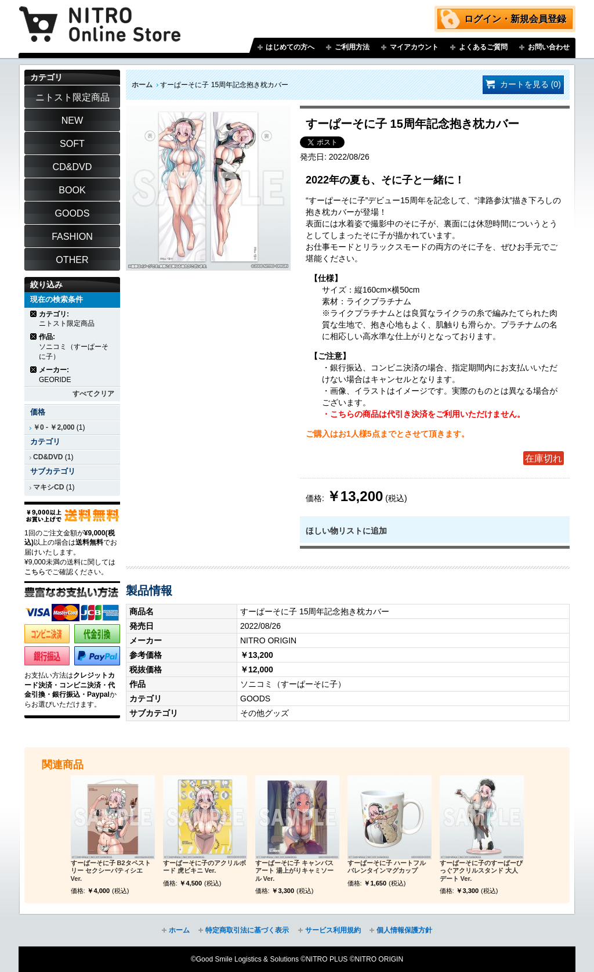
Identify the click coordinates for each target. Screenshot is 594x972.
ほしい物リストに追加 (346, 530)
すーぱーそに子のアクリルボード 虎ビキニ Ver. (204, 866)
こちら (34, 572)
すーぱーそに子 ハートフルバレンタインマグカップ (386, 866)
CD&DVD (48, 457)
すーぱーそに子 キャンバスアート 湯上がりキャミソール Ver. (294, 871)
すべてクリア (93, 394)
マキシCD (48, 487)
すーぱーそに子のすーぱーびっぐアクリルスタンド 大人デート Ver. (481, 871)
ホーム (142, 85)
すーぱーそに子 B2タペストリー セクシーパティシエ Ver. (111, 871)
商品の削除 (34, 314)
